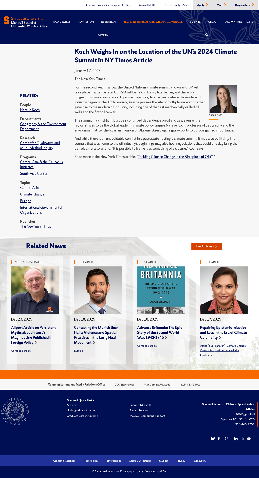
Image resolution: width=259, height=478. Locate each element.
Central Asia (29, 187)
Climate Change (32, 194)
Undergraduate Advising (81, 410)
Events (195, 21)
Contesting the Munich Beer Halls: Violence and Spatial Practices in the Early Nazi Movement (96, 335)
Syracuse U (199, 460)
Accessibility (91, 460)
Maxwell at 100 (147, 5)
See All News (206, 246)
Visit (220, 5)
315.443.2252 (245, 424)
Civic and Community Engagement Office (108, 5)
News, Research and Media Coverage (153, 21)
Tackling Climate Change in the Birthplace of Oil (174, 156)
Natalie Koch (30, 110)
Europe (25, 200)
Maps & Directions (140, 460)
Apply (201, 5)
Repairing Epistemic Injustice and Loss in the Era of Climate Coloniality (223, 332)
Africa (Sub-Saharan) (212, 346)
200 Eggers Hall (245, 414)
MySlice (163, 460)
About (213, 21)
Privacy (181, 460)
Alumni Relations (239, 21)
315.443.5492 (190, 384)
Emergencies (114, 460)
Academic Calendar (64, 460)
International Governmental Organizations (41, 210)
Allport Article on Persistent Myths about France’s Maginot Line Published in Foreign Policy (33, 335)
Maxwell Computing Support (147, 416)
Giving (103, 35)
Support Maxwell (140, 405)
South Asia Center (34, 173)
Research (108, 21)
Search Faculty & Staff (176, 5)
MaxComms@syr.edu (157, 384)
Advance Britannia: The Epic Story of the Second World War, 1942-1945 (159, 332)
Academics (62, 21)
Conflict (16, 350)
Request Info (243, 5)
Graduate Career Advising (82, 416)
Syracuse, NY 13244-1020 (238, 419)
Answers (72, 405)
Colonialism (207, 350)
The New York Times (35, 226)
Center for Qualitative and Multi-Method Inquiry (40, 145)
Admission (86, 21)
